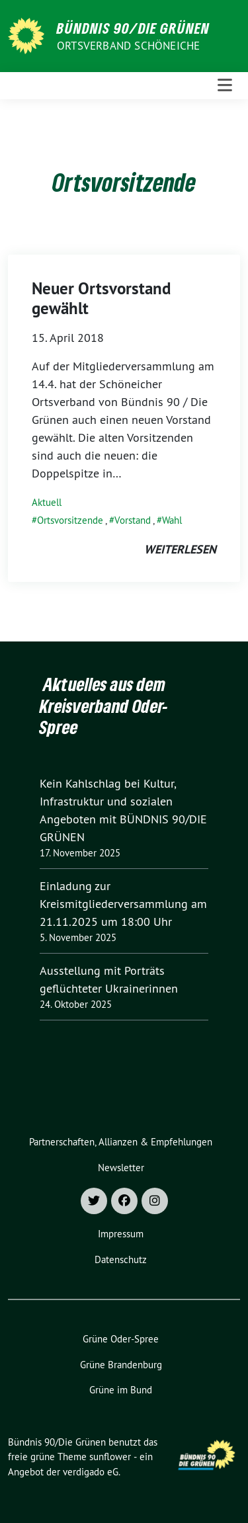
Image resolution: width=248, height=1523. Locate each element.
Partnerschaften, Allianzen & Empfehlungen (120, 1141)
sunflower (110, 1456)
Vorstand (132, 520)
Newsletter (121, 1167)
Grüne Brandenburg (121, 1364)
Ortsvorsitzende (70, 520)
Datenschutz (121, 1259)
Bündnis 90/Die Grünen (133, 27)
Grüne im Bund (120, 1389)
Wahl (172, 520)
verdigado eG (90, 1471)
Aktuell (47, 502)
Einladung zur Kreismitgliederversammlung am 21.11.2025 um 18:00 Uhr (123, 903)
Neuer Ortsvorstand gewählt (101, 298)
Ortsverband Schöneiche (128, 45)
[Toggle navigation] (225, 86)
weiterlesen (180, 549)
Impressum (121, 1233)
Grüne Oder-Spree (121, 1339)
